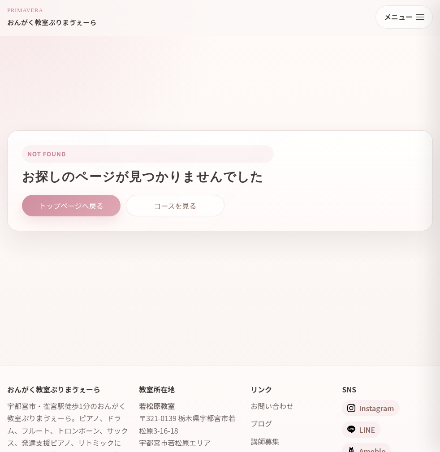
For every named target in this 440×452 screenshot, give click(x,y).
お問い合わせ (271, 405)
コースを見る (175, 205)
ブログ (261, 423)
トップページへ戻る (71, 205)
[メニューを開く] (404, 17)
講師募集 (264, 441)
